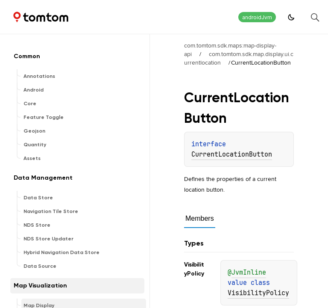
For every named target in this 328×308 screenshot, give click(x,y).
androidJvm (257, 17)
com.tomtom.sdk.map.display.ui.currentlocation (238, 58)
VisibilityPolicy (258, 293)
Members (199, 218)
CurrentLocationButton (231, 154)
